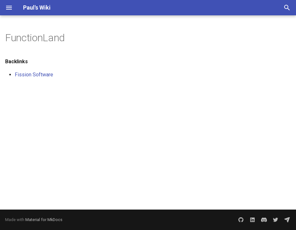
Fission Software (34, 75)
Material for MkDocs (43, 219)
